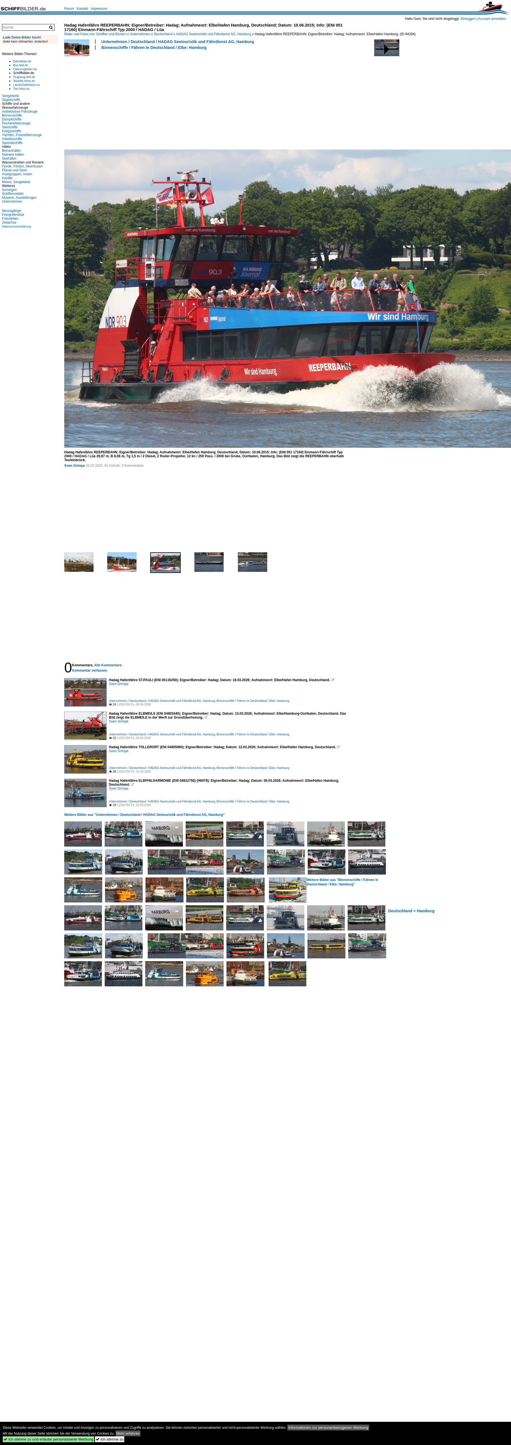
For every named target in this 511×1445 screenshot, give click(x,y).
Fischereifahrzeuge (16, 123)
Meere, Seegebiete (16, 182)
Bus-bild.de (20, 65)
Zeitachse (9, 222)
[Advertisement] (139, 99)
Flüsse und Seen (14, 170)
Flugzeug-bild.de (24, 77)
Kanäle (7, 178)
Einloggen (468, 19)
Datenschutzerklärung (16, 226)
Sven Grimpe (74, 466)
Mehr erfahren (128, 1433)
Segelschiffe (11, 100)
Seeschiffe (10, 127)
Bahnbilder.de (22, 61)
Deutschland (163, 34)
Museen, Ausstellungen (19, 198)
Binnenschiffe (12, 115)
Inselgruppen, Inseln (17, 174)
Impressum (99, 9)
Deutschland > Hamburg (411, 911)
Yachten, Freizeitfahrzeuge (22, 135)
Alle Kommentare (108, 665)
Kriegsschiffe (11, 131)
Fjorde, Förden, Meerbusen (22, 166)
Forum (69, 9)
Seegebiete (10, 96)
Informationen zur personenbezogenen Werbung (328, 1427)
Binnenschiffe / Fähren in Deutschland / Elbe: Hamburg (154, 47)
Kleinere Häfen (13, 155)
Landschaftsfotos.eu (26, 84)
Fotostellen (10, 219)
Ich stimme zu (109, 1439)
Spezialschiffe (12, 143)
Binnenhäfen (11, 151)
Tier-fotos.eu (21, 88)
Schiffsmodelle (13, 194)
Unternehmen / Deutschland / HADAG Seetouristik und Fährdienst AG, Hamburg (177, 41)
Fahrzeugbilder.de (25, 69)
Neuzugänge (11, 211)
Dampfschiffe (12, 119)
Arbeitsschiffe (12, 139)
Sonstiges (9, 190)
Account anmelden (492, 19)
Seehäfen (9, 158)
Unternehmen (140, 34)
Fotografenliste (13, 215)
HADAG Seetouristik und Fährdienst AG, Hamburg (213, 34)
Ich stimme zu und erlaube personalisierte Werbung (48, 1439)
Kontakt (82, 9)
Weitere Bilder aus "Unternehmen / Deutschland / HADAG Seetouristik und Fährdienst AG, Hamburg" (144, 815)
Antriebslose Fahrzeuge (19, 111)
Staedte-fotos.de (24, 80)
